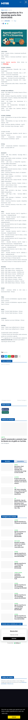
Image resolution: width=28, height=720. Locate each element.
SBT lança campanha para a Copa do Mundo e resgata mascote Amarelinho (20, 492)
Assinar (14, 638)
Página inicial (4, 10)
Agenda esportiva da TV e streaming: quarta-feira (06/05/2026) (20, 534)
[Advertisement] (14, 660)
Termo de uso (10, 683)
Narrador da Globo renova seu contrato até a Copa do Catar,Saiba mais (19, 545)
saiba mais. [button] (5, 713)
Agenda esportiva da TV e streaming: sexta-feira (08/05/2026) (20, 617)
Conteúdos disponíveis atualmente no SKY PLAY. (19, 576)
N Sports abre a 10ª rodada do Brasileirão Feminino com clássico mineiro (20, 481)
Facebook (5, 409)
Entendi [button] (14, 717)
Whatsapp (5, 412)
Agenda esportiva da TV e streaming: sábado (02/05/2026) (20, 596)
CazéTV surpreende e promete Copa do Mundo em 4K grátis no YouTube (14, 440)
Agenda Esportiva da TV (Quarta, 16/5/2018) (20, 522)
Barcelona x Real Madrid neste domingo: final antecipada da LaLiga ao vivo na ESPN (20, 469)
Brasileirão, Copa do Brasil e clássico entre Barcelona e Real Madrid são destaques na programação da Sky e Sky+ (20, 504)
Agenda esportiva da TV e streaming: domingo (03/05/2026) (20, 586)
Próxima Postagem (21, 400)
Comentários (20, 461)
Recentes (7, 461)
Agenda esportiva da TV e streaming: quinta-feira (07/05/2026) (20, 566)
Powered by (14, 643)
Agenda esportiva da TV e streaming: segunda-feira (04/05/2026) (20, 607)
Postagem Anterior (6, 400)
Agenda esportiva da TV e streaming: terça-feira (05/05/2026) (20, 555)
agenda (10, 10)
